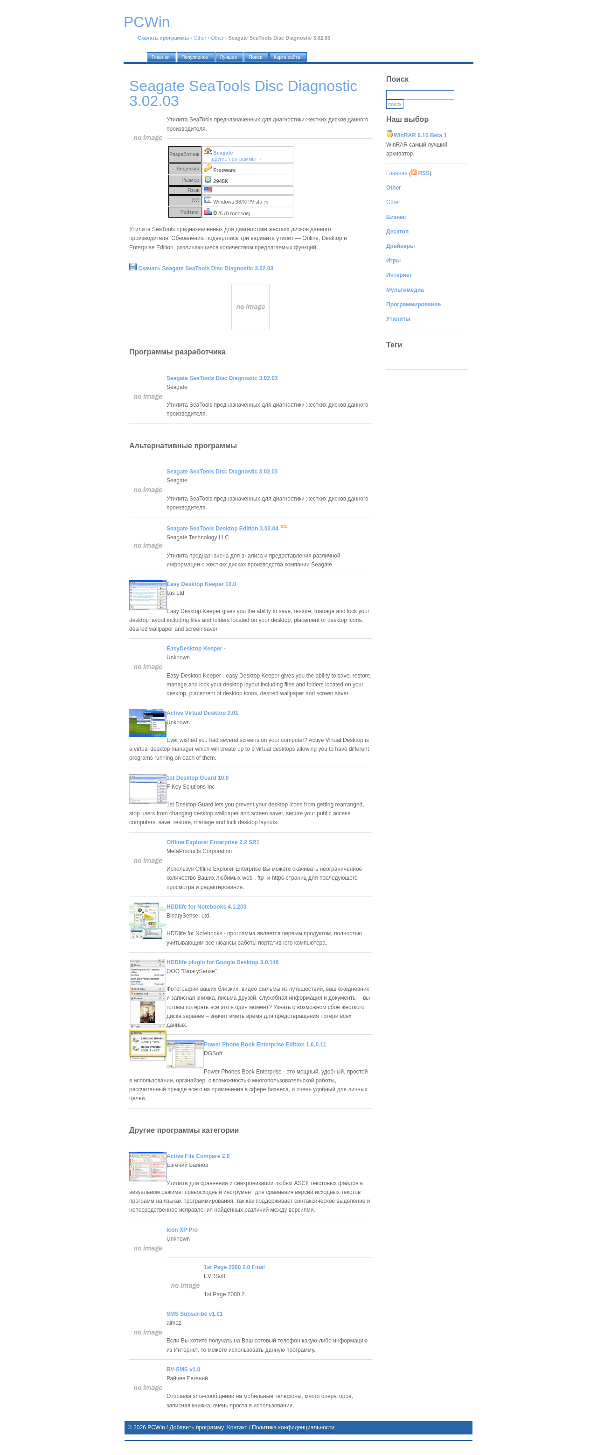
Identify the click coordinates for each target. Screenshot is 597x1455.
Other (200, 38)
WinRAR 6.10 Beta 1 (420, 135)
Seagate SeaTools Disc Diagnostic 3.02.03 (222, 378)
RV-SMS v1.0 (183, 1369)
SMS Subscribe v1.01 (195, 1314)
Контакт (237, 1427)
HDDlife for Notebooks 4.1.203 (206, 907)
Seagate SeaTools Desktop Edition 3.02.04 (227, 528)
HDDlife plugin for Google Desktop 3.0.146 (223, 962)
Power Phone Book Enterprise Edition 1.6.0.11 (265, 1044)
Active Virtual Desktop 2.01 (202, 713)
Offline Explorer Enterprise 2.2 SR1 (213, 842)
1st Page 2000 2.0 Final (234, 1267)
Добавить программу (197, 1427)
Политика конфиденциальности (293, 1427)
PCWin (156, 1427)
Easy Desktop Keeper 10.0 (201, 584)
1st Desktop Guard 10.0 (198, 778)
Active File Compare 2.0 (198, 1156)
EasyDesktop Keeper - (196, 648)
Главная (397, 173)
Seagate (223, 152)
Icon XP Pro (182, 1230)
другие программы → (237, 159)
